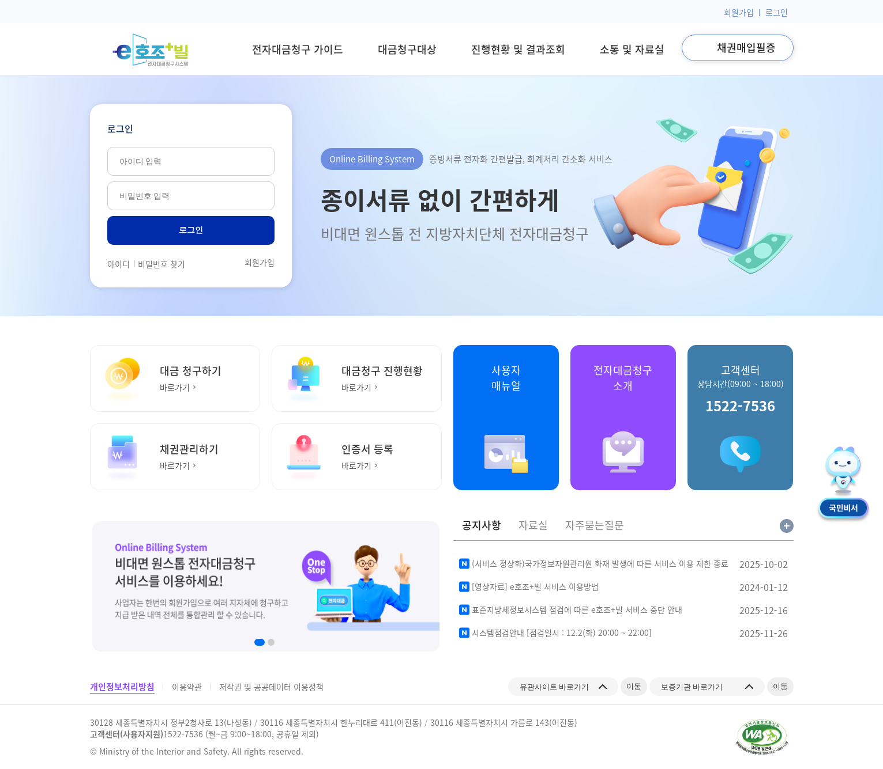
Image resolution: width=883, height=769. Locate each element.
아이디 (118, 264)
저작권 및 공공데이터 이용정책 (271, 686)
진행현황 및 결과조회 (518, 49)
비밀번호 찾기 (161, 264)
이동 (631, 686)
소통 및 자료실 (632, 49)
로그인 (776, 12)
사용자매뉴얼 (506, 377)
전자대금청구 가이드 (297, 49)
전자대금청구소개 (622, 377)
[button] (259, 642)
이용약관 (187, 686)
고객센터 (740, 389)
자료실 (533, 525)
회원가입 (739, 12)
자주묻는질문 (594, 525)
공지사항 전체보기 (787, 526)
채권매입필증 (746, 47)
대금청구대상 (407, 49)
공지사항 (481, 525)
